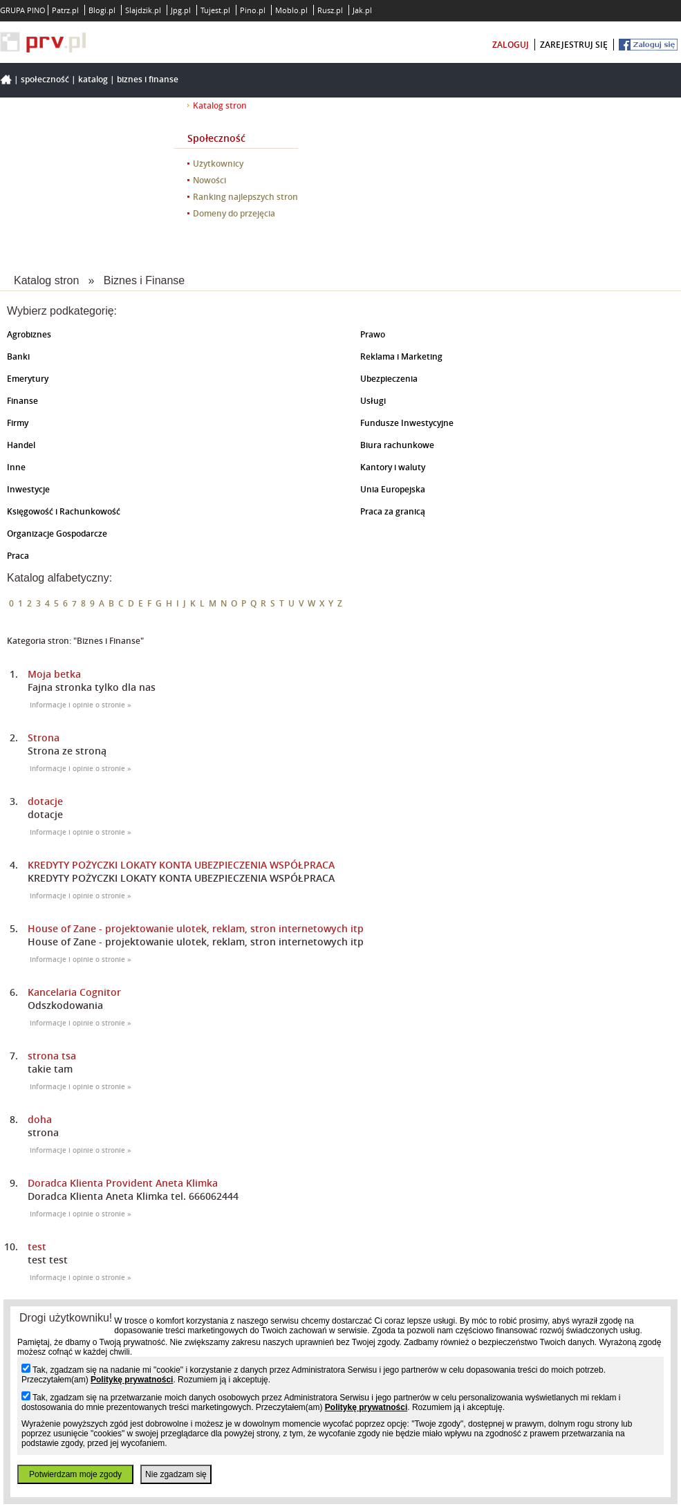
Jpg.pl (181, 10)
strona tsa (52, 1055)
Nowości (209, 180)
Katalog (93, 79)
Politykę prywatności (132, 1379)
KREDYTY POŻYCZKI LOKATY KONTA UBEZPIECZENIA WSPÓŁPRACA (181, 864)
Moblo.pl (291, 10)
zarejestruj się (574, 44)
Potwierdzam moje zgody (75, 1474)
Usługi (373, 401)
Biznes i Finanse (147, 79)
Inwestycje (28, 489)
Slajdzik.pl (143, 10)
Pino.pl (252, 10)
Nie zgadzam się (176, 1474)
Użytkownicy (218, 163)
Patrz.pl (65, 10)
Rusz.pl (330, 10)
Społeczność (45, 79)
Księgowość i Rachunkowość (63, 511)
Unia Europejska (392, 489)
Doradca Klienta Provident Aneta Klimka (123, 1182)
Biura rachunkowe (397, 445)
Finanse (22, 401)
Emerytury (27, 378)
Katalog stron (220, 105)
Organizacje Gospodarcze (57, 533)
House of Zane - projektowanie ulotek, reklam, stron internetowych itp (196, 928)
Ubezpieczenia (389, 378)
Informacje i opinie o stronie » (80, 705)
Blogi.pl (101, 10)
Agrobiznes (29, 334)
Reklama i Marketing (401, 356)
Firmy (17, 423)
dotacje (45, 801)
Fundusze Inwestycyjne (407, 423)
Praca (18, 556)
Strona (43, 737)
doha (40, 1119)
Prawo (372, 334)
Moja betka (54, 673)
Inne (16, 467)
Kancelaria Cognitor (74, 992)
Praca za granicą (392, 511)
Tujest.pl (215, 10)
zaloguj (510, 44)
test (37, 1246)
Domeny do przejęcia (234, 213)
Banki (18, 356)
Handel (21, 445)
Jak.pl (362, 10)
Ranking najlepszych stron (245, 197)
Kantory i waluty (392, 467)
